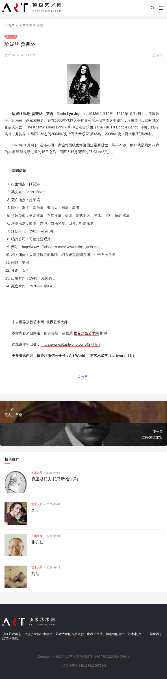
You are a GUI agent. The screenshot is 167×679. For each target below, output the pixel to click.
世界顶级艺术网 (86, 333)
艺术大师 (25, 25)
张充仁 (37, 542)
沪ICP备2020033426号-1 (111, 656)
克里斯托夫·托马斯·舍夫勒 (54, 479)
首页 (11, 25)
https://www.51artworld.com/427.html (70, 344)
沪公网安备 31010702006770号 (84, 665)
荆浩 (35, 574)
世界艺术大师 (57, 322)
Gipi (35, 510)
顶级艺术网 (71, 656)
